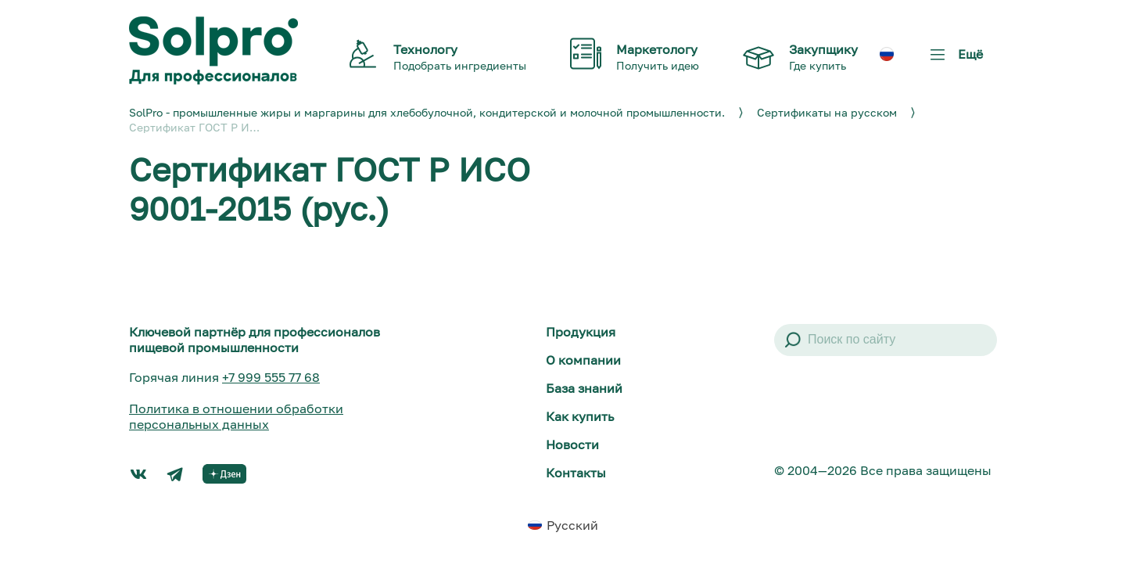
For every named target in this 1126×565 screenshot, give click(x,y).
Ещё (953, 60)
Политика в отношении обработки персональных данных (236, 416)
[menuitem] (886, 53)
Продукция (580, 332)
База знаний (584, 388)
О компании (583, 360)
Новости (572, 444)
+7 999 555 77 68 (271, 377)
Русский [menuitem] (572, 525)
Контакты (576, 472)
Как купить (580, 416)
